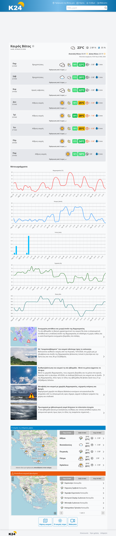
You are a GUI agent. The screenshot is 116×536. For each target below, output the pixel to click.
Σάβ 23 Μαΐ (82, 433)
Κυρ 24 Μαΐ (97, 433)
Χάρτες (80, 3)
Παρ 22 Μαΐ (67, 433)
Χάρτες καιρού (45, 521)
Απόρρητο (103, 533)
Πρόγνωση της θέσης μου (63, 3)
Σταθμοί (90, 3)
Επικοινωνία (84, 533)
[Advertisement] (58, 27)
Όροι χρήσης (94, 533)
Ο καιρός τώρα (60, 521)
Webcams (102, 3)
